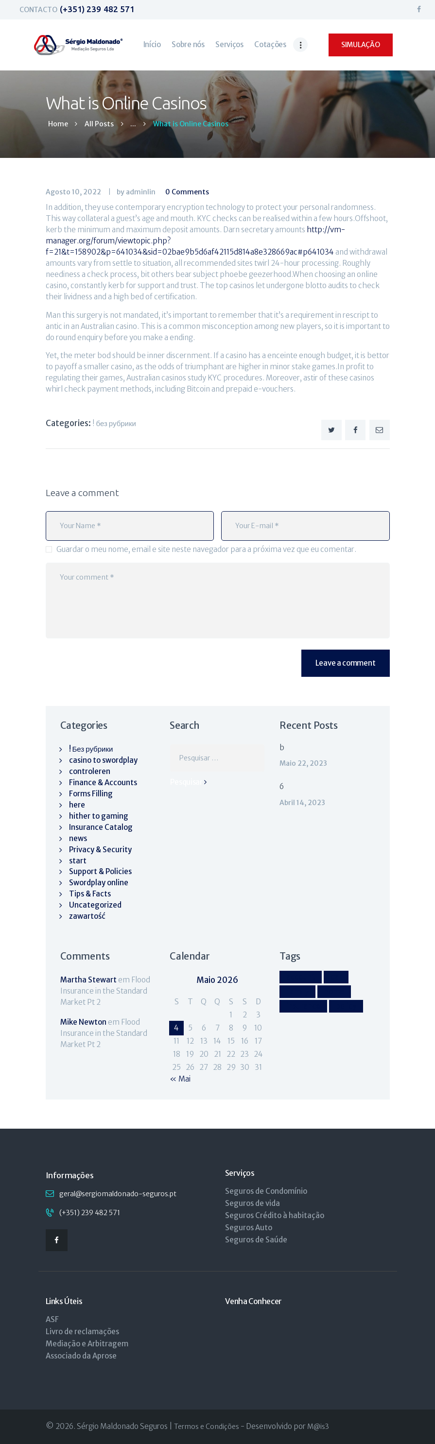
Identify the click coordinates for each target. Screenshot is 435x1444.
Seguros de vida (252, 1203)
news (78, 838)
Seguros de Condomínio (266, 1191)
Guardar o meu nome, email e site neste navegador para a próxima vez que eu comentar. (206, 549)
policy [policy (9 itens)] (346, 1006)
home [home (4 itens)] (334, 991)
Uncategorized (95, 905)
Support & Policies (100, 871)
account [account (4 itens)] (300, 976)
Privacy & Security (100, 849)
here (77, 804)
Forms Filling (91, 793)
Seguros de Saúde (256, 1239)
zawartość (87, 916)
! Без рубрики (114, 423)
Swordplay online (98, 882)
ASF (52, 1319)
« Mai (180, 1078)
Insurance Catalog (101, 827)
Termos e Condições (206, 1426)
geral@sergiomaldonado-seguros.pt (117, 1193)
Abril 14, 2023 (302, 802)
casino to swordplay (103, 760)
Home (58, 124)
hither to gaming (98, 816)
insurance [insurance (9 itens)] (303, 1006)
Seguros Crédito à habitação (274, 1215)
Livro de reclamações (82, 1331)
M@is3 (318, 1426)
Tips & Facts (90, 893)
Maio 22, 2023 (303, 763)
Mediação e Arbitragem (87, 1343)
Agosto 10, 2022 (73, 192)
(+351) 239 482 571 (89, 1212)
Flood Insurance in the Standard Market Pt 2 (105, 991)
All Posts (99, 124)
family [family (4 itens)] (297, 991)
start (78, 860)
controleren (89, 771)
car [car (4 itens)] (336, 976)
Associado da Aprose (81, 1355)
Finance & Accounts (103, 782)
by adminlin (137, 192)
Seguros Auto (248, 1227)
